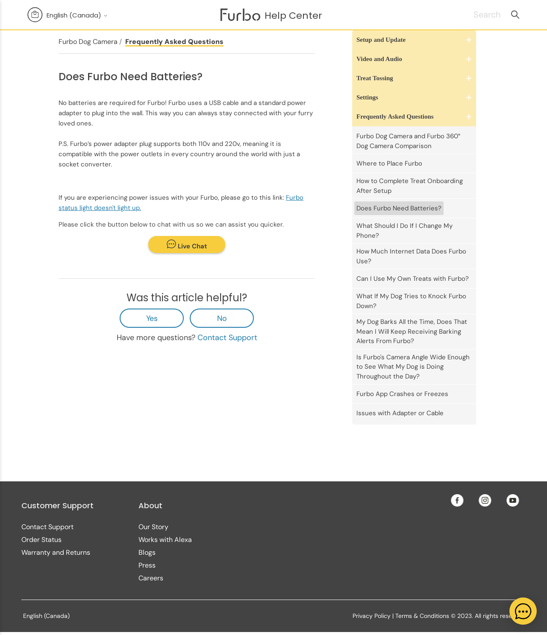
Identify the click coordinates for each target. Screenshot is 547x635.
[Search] (476, 14)
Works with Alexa (165, 539)
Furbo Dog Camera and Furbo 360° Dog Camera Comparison (408, 141)
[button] (414, 40)
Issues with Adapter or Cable (400, 413)
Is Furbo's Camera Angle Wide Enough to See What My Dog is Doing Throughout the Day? (413, 367)
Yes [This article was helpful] (152, 318)
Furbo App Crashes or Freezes (402, 394)
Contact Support (227, 337)
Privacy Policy (372, 616)
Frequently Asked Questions (174, 41)
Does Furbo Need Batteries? (398, 208)
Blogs (147, 552)
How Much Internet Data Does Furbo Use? (411, 256)
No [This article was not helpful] (222, 318)
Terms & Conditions (422, 616)
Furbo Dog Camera (88, 41)
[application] (523, 611)
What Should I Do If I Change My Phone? (404, 230)
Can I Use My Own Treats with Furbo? (412, 278)
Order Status (41, 539)
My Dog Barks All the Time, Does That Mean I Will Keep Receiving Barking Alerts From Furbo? (411, 331)
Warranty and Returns (55, 552)
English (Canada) (77, 15)
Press (147, 565)
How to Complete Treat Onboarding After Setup (409, 186)
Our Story (153, 526)
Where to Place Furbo (389, 163)
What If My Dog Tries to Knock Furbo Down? (411, 301)
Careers (150, 578)
